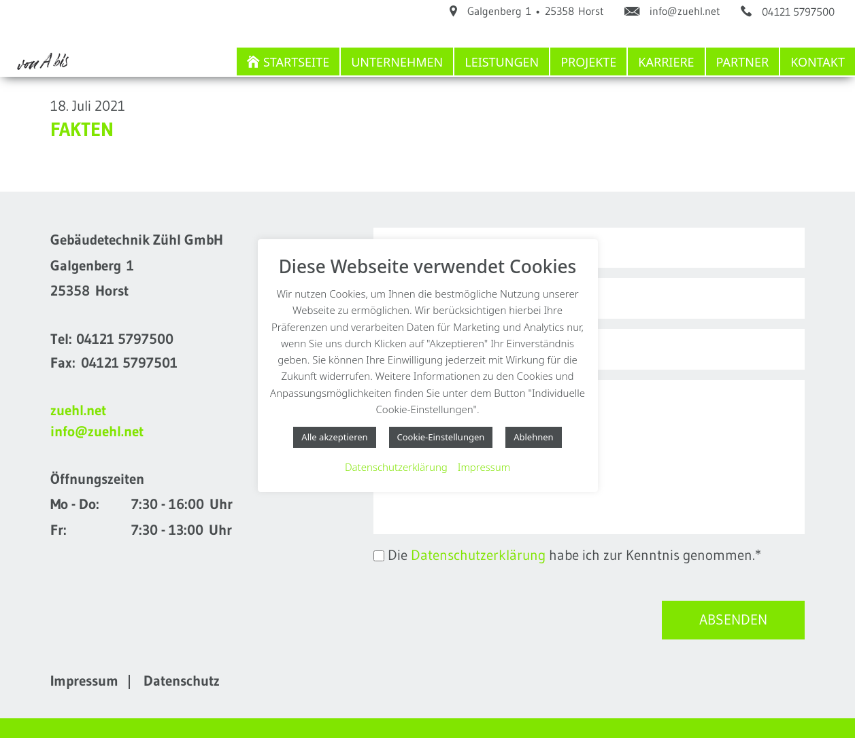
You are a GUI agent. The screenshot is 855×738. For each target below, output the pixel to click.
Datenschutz (182, 681)
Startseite (296, 62)
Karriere (666, 62)
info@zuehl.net (97, 431)
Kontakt (817, 62)
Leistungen (502, 62)
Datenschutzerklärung (478, 555)
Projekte (588, 62)
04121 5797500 (124, 339)
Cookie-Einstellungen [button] (441, 437)
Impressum (84, 681)
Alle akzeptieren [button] (334, 437)
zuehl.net (78, 410)
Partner (742, 62)
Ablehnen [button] (533, 437)
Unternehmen (397, 62)
